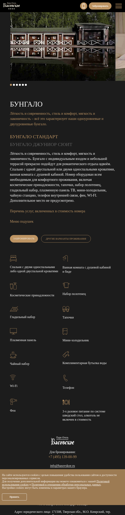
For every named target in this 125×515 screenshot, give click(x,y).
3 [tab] (17, 85)
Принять (14, 496)
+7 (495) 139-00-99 (83, 6)
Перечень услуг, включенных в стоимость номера (47, 211)
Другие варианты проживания (66, 238)
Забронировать (100, 6)
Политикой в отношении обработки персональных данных (66, 484)
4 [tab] (20, 85)
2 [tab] (14, 85)
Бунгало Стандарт (34, 136)
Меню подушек (21, 221)
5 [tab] (23, 85)
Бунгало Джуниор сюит (41, 144)
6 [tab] (26, 85)
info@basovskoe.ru (62, 465)
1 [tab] (11, 85)
